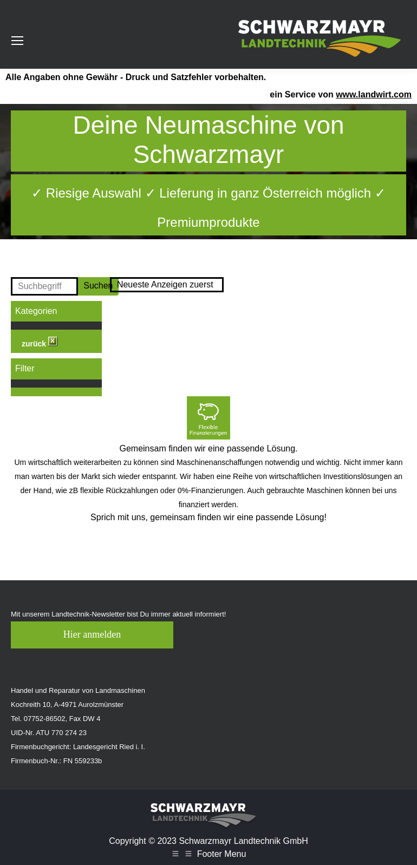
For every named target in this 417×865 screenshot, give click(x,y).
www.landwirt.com (374, 94)
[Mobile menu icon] (17, 40)
